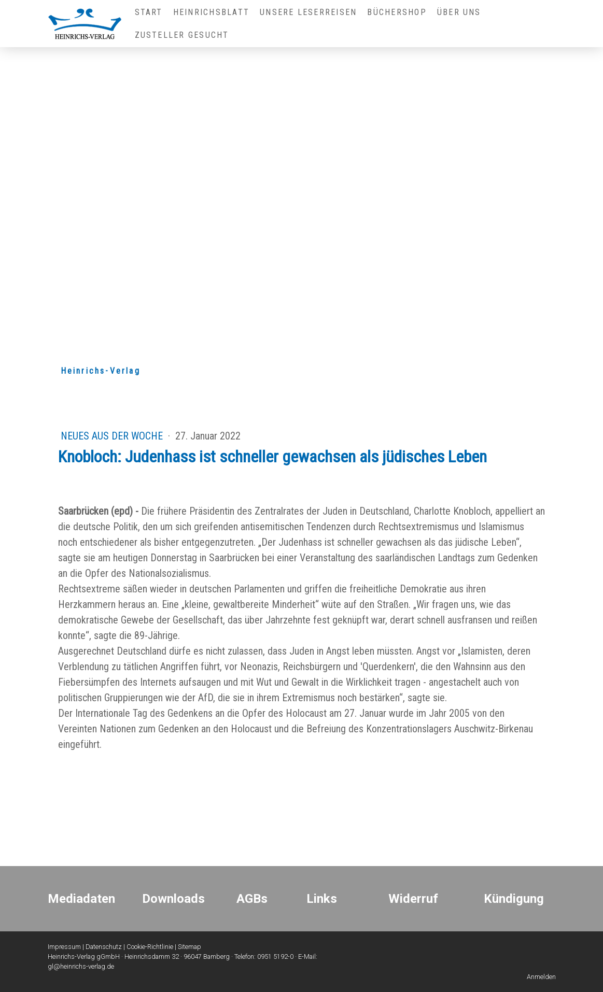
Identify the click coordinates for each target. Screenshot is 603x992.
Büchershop (396, 12)
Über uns (459, 12)
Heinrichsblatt (211, 12)
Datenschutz (104, 947)
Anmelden (541, 977)
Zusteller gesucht (182, 35)
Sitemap (189, 947)
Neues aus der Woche (113, 436)
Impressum (64, 947)
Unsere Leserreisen (308, 12)
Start (149, 12)
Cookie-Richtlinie (150, 947)
